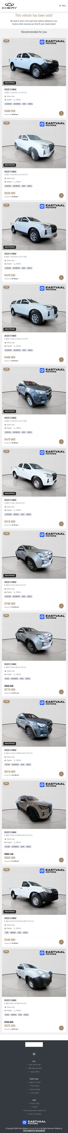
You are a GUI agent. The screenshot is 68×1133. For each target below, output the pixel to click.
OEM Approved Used (35, 1068)
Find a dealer (35, 1093)
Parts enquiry (35, 1086)
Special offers (35, 1072)
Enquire (8, 100)
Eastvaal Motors (34, 1128)
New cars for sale (35, 1065)
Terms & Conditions (34, 1114)
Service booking (35, 1089)
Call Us (17, 100)
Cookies (34, 1107)
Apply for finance (34, 1082)
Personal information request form (35, 1110)
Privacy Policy (34, 1103)
